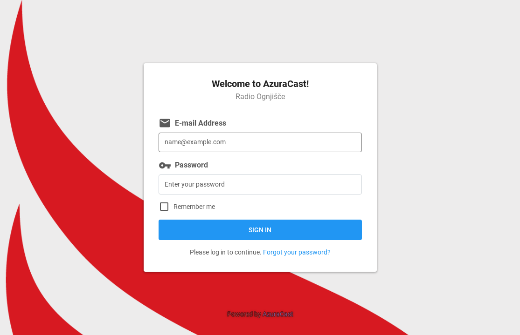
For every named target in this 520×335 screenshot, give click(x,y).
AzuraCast (278, 314)
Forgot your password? (297, 252)
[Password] (260, 184)
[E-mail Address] (260, 143)
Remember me (194, 207)
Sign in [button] (260, 230)
